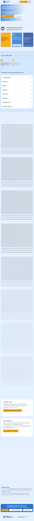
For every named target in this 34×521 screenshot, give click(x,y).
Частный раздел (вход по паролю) (8, 494)
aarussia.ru (3, 488)
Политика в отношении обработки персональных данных (23, 517)
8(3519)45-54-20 (4, 18)
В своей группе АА (7, 420)
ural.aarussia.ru (4, 490)
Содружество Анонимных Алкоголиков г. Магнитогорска (10, 517)
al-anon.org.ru (4, 493)
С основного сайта (7, 402)
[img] (30, 2)
